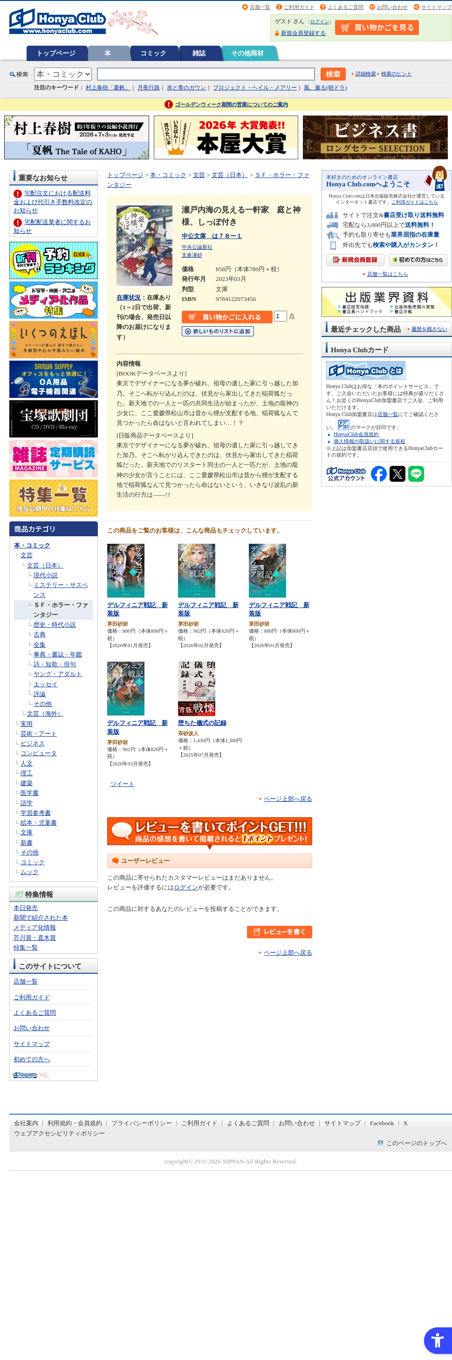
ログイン (319, 21)
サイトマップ (436, 7)
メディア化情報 (35, 927)
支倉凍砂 (192, 255)
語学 (27, 803)
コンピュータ (39, 753)
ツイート (122, 783)
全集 (40, 644)
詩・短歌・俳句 (55, 664)
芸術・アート (39, 733)
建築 (27, 782)
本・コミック (32, 545)
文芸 (27, 555)
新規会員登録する (303, 33)
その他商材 (247, 53)
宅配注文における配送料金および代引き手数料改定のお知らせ (53, 201)
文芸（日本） (45, 565)
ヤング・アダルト (58, 673)
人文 (27, 763)
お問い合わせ (392, 7)
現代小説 (46, 575)
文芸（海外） (45, 713)
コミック (153, 53)
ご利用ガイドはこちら (414, 202)
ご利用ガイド (299, 7)
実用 (27, 723)
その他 (43, 703)
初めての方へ (32, 1059)
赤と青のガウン (186, 87)
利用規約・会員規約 (75, 1123)
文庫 (27, 832)
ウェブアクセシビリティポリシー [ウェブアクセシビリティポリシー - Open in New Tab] (59, 1133)
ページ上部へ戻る (288, 798)
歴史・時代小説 (55, 624)
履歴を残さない (429, 329)
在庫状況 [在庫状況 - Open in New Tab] (128, 297)
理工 (27, 773)
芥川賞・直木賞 (35, 937)
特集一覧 (26, 947)
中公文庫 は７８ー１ (212, 235)
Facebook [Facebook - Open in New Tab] (382, 1123)
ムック (30, 871)
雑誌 (198, 53)
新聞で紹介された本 (41, 917)
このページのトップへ (416, 1143)
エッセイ (46, 684)
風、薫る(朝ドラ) (325, 87)
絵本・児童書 (39, 822)
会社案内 (26, 1123)
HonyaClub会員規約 (356, 434)
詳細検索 (366, 73)
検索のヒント (396, 73)
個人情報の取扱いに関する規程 (369, 441)
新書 (27, 842)
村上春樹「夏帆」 (108, 87)
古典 (40, 634)
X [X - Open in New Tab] (406, 1123)
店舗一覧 (260, 7)
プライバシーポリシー (141, 1123)
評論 (40, 693)
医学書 (30, 792)
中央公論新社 (197, 247)
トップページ (55, 53)
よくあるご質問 (345, 7)
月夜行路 (148, 87)
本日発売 (26, 907)
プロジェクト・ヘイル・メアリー (255, 87)
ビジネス (33, 743)
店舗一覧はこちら (387, 274)
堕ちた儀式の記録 (202, 722)
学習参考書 (36, 812)
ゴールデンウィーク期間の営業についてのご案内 (231, 104)
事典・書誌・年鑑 (58, 654)
